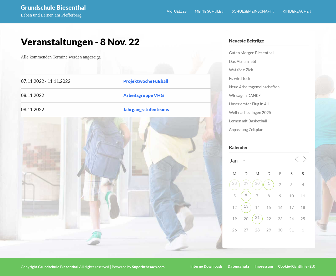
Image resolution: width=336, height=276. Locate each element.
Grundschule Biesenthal (53, 7)
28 (234, 183)
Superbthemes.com (148, 266)
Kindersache (296, 11)
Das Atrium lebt (242, 61)
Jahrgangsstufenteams (146, 109)
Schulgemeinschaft (252, 11)
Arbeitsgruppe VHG (143, 95)
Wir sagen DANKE (245, 95)
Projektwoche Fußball (145, 81)
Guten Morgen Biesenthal (251, 52)
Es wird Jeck (239, 78)
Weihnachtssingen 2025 (250, 112)
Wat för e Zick (241, 69)
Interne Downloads (206, 266)
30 (257, 183)
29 (246, 183)
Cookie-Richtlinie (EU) (296, 266)
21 (257, 217)
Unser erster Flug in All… (250, 103)
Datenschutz (238, 266)
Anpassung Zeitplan (246, 129)
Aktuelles (176, 11)
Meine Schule (208, 11)
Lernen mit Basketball (248, 120)
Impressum (263, 266)
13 (246, 206)
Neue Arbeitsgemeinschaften (254, 86)
